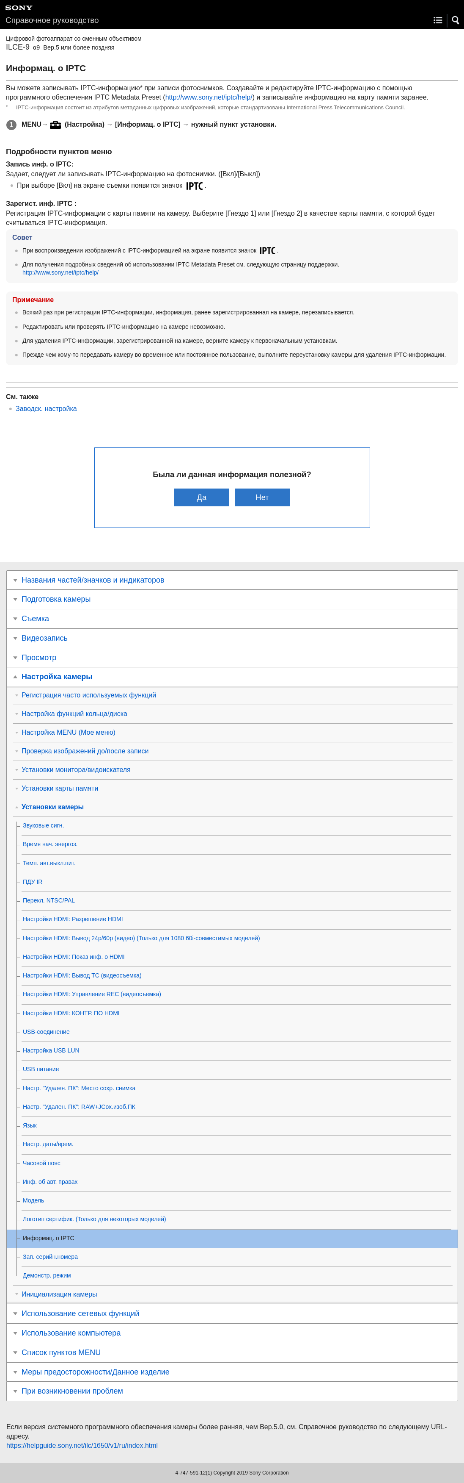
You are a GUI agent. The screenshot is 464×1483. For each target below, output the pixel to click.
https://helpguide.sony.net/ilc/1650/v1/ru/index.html (82, 1445)
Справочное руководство (52, 20)
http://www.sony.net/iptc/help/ (209, 97)
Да (202, 497)
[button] (456, 20)
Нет (262, 497)
